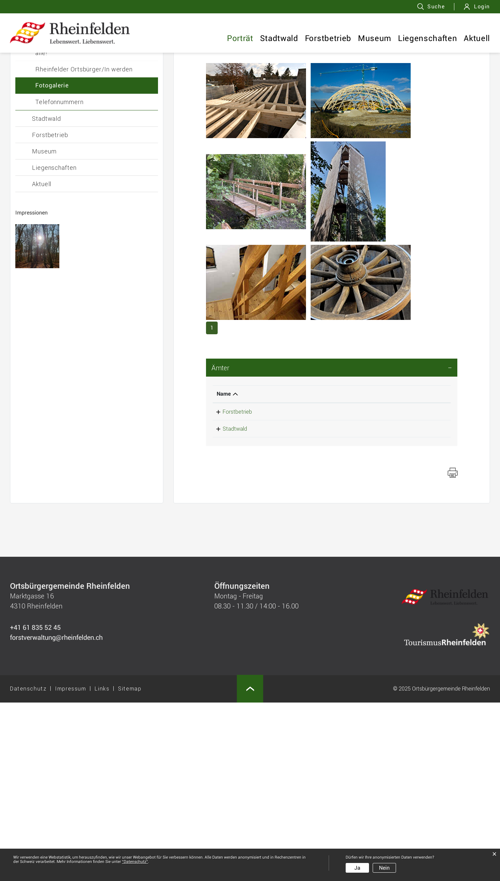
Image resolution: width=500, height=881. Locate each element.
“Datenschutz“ (135, 861)
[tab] (331, 546)
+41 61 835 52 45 (289, 589)
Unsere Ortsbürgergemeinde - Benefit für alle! (94, 227)
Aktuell (477, 38)
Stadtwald (279, 38)
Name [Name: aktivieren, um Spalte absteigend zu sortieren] (224, 572)
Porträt (240, 38)
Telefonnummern (59, 280)
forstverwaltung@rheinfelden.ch (376, 589)
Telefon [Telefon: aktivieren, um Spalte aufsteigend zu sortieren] (277, 572)
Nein (384, 868)
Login (482, 6)
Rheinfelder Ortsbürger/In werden (84, 248)
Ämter (220, 546)
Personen (49, 207)
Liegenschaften (427, 38)
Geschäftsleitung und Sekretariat (82, 190)
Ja (357, 868)
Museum (374, 38)
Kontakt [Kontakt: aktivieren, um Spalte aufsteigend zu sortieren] (347, 572)
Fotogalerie (52, 263)
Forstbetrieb (328, 38)
